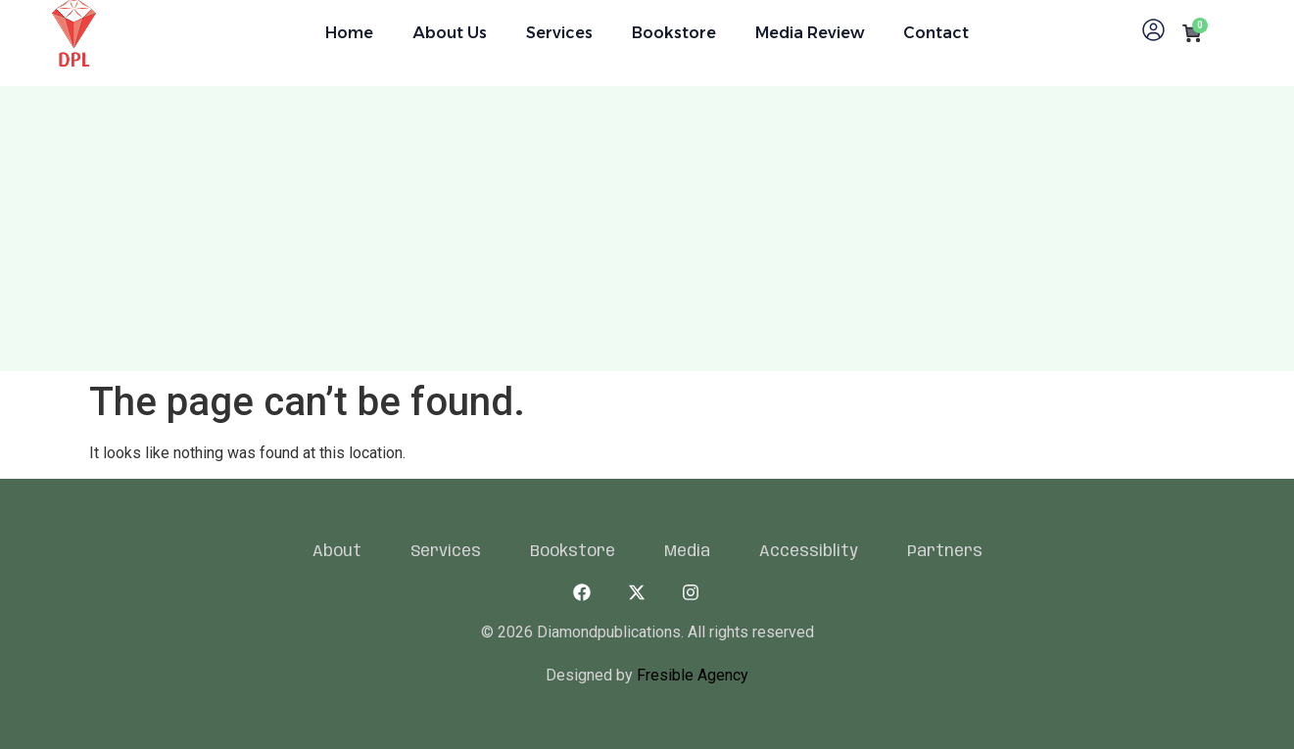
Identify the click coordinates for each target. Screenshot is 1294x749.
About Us (449, 32)
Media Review (809, 32)
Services (559, 32)
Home (349, 32)
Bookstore (674, 32)
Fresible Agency (690, 675)
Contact (936, 32)
